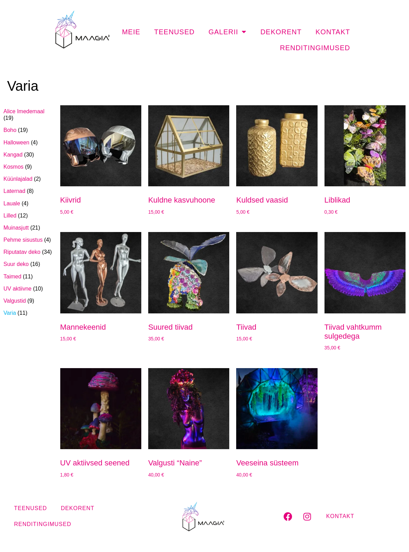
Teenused (174, 32)
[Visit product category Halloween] (28, 142)
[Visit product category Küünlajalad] (28, 179)
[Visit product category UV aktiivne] (28, 289)
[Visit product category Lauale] (28, 203)
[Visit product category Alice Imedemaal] (28, 114)
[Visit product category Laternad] (28, 191)
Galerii (227, 32)
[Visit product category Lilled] (28, 216)
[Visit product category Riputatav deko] (28, 252)
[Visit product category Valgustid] (28, 301)
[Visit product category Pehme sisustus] (28, 240)
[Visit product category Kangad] (28, 155)
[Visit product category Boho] (28, 130)
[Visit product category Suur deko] (28, 264)
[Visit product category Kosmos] (28, 167)
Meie (131, 32)
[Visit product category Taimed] (28, 276)
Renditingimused (315, 48)
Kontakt (332, 32)
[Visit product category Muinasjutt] (28, 228)
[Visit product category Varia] (28, 313)
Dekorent (281, 32)
